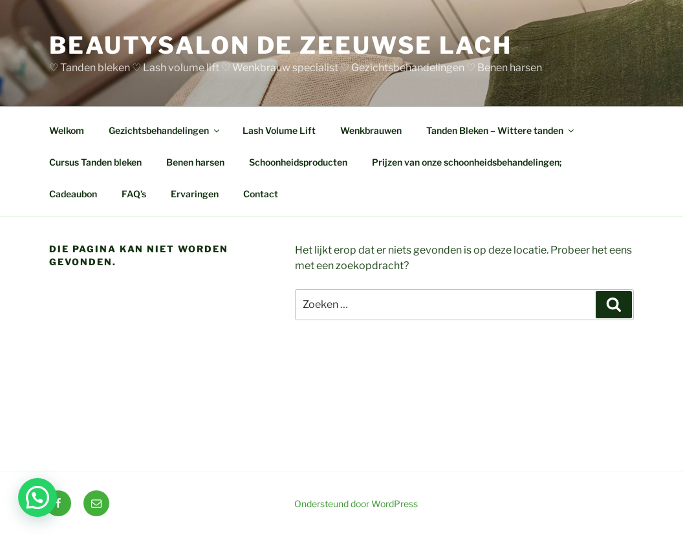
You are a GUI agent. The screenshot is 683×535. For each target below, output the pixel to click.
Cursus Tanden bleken (95, 162)
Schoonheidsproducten (298, 162)
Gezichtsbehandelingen (165, 130)
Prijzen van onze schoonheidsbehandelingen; (466, 162)
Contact (260, 193)
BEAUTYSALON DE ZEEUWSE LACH (280, 45)
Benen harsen (195, 162)
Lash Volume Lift (279, 130)
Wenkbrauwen (371, 130)
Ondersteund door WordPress (356, 503)
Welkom (66, 130)
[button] (37, 497)
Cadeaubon (73, 193)
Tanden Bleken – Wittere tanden (501, 130)
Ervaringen (195, 193)
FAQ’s (134, 193)
